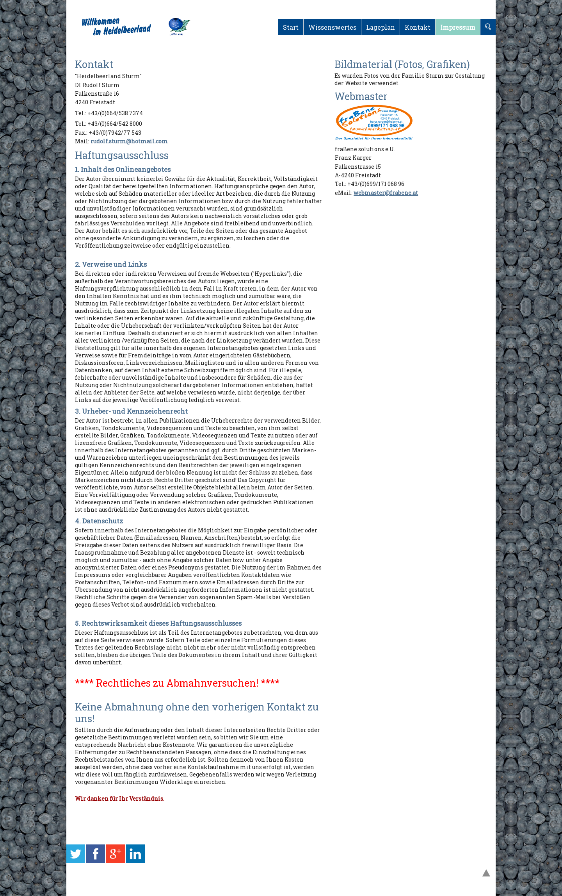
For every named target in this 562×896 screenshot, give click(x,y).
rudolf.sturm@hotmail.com (129, 141)
